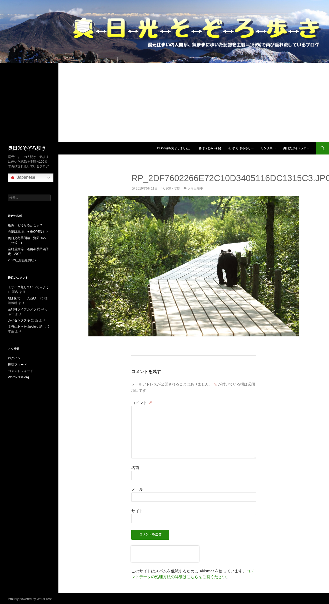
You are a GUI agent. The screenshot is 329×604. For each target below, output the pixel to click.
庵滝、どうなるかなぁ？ (25, 225)
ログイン (14, 358)
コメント (141, 402)
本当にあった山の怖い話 (25, 326)
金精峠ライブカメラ (22, 309)
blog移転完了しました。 (174, 148)
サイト (137, 511)
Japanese (22, 178)
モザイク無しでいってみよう (28, 287)
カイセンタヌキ (19, 320)
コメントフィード (20, 371)
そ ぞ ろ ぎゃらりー (241, 148)
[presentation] (165, 554)
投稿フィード (17, 364)
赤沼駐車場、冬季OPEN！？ (28, 232)
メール (137, 489)
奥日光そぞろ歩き (27, 148)
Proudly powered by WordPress (30, 599)
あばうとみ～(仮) (210, 148)
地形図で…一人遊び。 (23, 298)
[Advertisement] (164, 102)
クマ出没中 (195, 188)
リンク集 (266, 148)
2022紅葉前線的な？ (22, 260)
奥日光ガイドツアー (296, 148)
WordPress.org (18, 377)
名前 (135, 467)
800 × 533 (173, 188)
